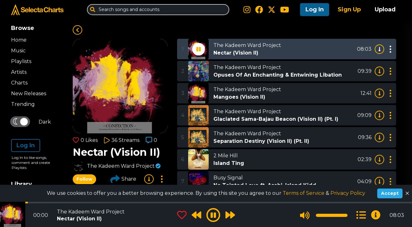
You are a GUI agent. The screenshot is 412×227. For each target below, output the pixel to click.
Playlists (21, 61)
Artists (19, 72)
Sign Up (349, 9)
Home (19, 40)
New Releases (28, 93)
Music (18, 51)
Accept (390, 193)
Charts (19, 83)
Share (123, 179)
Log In (314, 9)
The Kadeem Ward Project (121, 166)
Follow (84, 179)
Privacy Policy (347, 193)
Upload (385, 9)
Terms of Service (304, 193)
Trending (23, 104)
